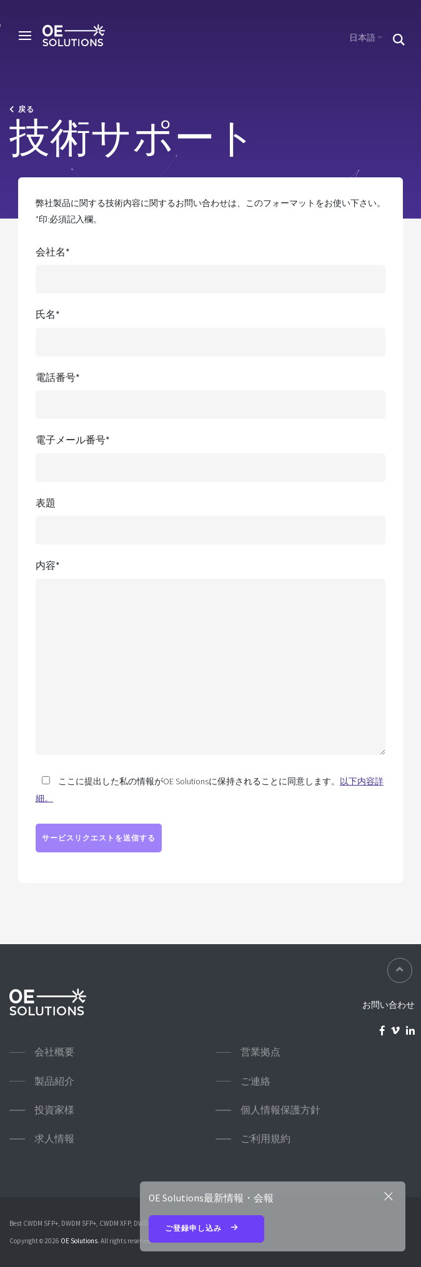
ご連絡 (255, 1081)
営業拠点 (260, 1052)
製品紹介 (54, 1081)
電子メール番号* (73, 440)
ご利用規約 (265, 1139)
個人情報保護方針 (280, 1110)
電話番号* (58, 377)
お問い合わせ (388, 1004)
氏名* (48, 314)
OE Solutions (79, 1240)
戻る (21, 109)
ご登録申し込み (207, 1229)
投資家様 (54, 1110)
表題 (46, 503)
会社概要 (54, 1052)
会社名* (53, 252)
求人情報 (54, 1139)
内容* (48, 565)
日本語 (362, 37)
